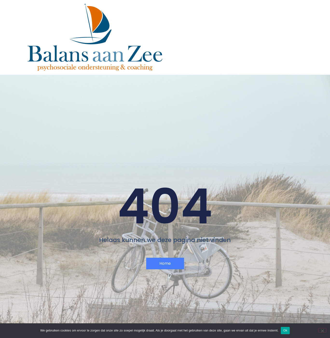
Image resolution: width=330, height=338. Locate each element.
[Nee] (322, 330)
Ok (285, 330)
